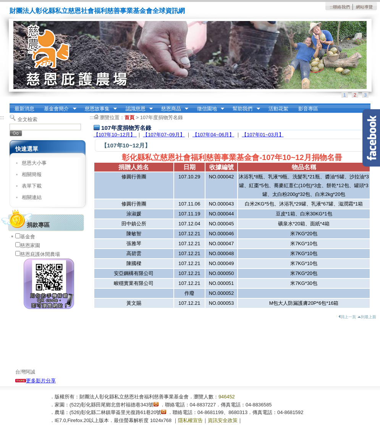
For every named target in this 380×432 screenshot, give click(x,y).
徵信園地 (208, 109)
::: (331, 7)
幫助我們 (244, 109)
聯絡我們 (341, 7)
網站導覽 (364, 7)
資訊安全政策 (223, 420)
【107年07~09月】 (163, 135)
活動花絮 (278, 109)
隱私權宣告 (190, 420)
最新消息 (24, 109)
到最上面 (366, 317)
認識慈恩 (137, 109)
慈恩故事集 (98, 109)
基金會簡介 (57, 109)
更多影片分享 (35, 380)
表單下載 (32, 186)
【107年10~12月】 (115, 135)
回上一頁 (347, 317)
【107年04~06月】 (213, 135)
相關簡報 (32, 174)
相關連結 (32, 197)
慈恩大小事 (34, 163)
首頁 (129, 117)
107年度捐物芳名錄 (161, 117)
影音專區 (308, 109)
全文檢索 (27, 119)
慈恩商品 (172, 109)
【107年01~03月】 (262, 135)
